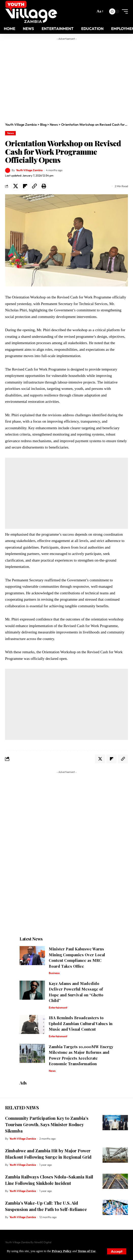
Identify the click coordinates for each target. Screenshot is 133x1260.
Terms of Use (86, 1251)
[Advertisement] (71, 78)
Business (54, 973)
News (10, 133)
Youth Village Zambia (29, 170)
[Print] (43, 186)
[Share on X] (15, 186)
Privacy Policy (61, 1251)
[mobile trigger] (123, 11)
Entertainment (58, 1007)
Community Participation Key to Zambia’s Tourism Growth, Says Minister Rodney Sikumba (46, 1124)
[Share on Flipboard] (25, 186)
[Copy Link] (34, 186)
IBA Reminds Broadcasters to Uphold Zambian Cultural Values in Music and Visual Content (80, 1023)
